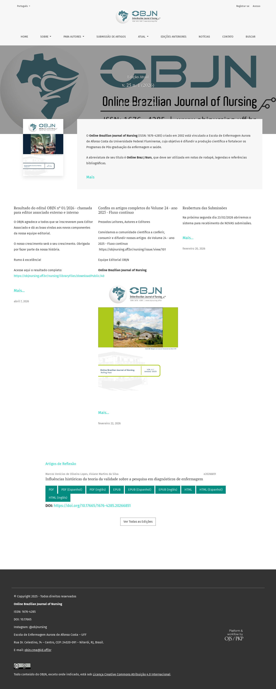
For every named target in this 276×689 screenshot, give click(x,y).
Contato (227, 36)
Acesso (256, 6)
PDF (51, 489)
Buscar (250, 36)
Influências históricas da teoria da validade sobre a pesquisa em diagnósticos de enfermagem (124, 478)
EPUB (117, 489)
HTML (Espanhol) (210, 489)
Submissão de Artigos (111, 36)
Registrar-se (242, 6)
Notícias (204, 36)
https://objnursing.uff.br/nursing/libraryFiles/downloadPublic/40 (59, 276)
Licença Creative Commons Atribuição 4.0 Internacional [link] (131, 674)
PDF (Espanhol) (71, 489)
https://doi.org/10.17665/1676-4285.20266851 (92, 505)
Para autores (72, 36)
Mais (90, 177)
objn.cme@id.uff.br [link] (38, 650)
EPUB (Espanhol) (139, 489)
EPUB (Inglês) (168, 489)
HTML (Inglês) (58, 497)
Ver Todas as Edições (138, 521)
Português (25, 5)
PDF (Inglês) (98, 489)
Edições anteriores (173, 36)
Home (24, 36)
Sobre (44, 36)
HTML (188, 489)
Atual (142, 36)
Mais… (19, 290)
